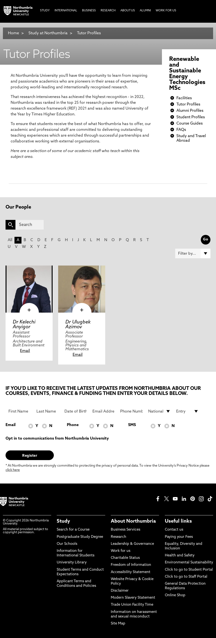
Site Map (118, 623)
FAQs (181, 130)
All (10, 240)
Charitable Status (125, 558)
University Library (72, 562)
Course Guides (189, 124)
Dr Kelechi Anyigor (24, 325)
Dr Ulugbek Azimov (78, 325)
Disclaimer (120, 591)
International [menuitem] (66, 10)
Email (25, 351)
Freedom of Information (131, 565)
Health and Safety (180, 555)
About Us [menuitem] (127, 10)
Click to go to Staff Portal (186, 577)
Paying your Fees (179, 537)
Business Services (125, 530)
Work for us (120, 551)
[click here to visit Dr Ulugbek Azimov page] (81, 289)
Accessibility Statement (130, 572)
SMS (132, 425)
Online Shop (175, 595)
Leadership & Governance (132, 544)
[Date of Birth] (75, 411)
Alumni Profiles (189, 111)
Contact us (174, 530)
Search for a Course (73, 530)
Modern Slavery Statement (133, 598)
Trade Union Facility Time (132, 605)
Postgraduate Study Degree (80, 537)
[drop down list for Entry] (187, 411)
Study (63, 521)
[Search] (29, 225)
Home (13, 33)
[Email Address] (103, 411)
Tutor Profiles (89, 33)
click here (13, 470)
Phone (73, 425)
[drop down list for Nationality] (159, 411)
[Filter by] (192, 253)
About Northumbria (133, 521)
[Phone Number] (131, 411)
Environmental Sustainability (189, 562)
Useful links (178, 521)
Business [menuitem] (89, 10)
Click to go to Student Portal (189, 570)
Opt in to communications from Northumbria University (57, 439)
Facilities (184, 98)
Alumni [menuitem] (145, 10)
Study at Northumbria (48, 33)
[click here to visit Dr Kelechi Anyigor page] (29, 289)
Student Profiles (190, 117)
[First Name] (19, 411)
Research (118, 537)
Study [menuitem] (45, 10)
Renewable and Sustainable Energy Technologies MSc (187, 73)
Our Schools (67, 544)
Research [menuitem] (108, 10)
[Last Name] (47, 411)
